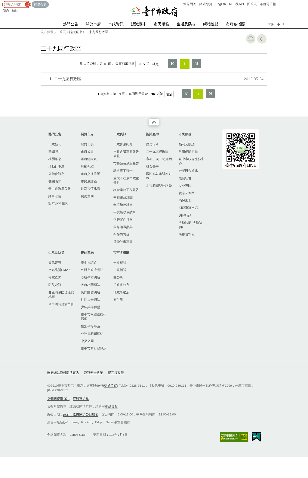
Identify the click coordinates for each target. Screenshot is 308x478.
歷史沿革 (152, 144)
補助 (15, 11)
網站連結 (211, 24)
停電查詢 (54, 277)
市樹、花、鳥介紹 (159, 159)
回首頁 (252, 4)
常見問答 (189, 4)
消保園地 (185, 200)
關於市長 (87, 144)
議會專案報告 (123, 170)
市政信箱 (111, 406)
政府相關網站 (90, 285)
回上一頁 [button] (262, 39)
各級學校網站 (90, 277)
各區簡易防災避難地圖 (61, 294)
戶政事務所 (121, 285)
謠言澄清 (54, 196)
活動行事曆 (56, 166)
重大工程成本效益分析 (126, 180)
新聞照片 (54, 151)
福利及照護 (187, 144)
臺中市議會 (89, 262)
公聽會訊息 (56, 174)
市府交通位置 (90, 174)
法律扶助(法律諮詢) (190, 225)
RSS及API (236, 4)
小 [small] (278, 24)
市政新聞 (54, 144)
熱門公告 (70, 24)
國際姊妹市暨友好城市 (159, 176)
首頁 (62, 32)
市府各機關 (235, 24)
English (220, 4)
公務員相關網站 (92, 333)
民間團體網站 (90, 292)
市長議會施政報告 (126, 163)
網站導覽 (205, 4)
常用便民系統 (188, 151)
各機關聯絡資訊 (58, 398)
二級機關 (119, 270)
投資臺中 (152, 166)
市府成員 (87, 151)
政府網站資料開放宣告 (63, 373)
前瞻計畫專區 (123, 241)
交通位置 (110, 385)
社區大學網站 (90, 299)
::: (1, 2)
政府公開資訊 (58, 203)
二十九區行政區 (97, 32)
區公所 (118, 277)
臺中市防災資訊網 (94, 348)
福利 (6, 11)
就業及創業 (187, 193)
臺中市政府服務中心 (191, 161)
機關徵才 (54, 181)
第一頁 (172, 63)
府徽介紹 (87, 166)
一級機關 (119, 262)
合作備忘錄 (121, 234)
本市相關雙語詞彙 (159, 185)
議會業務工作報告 (126, 190)
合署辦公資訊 (188, 170)
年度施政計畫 (123, 205)
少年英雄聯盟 (90, 307)
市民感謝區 (89, 181)
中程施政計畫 (123, 197)
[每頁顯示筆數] (140, 64)
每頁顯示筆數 (125, 64)
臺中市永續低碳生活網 (94, 317)
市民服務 (161, 24)
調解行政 (185, 215)
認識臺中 (139, 24)
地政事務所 (121, 292)
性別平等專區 (90, 326)
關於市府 (93, 24)
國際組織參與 (123, 227)
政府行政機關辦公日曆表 (80, 414)
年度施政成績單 (124, 212)
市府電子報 (268, 4)
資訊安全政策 (93, 373)
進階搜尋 (40, 4)
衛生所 (118, 299)
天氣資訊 (54, 262)
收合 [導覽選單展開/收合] (154, 122)
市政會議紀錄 (123, 144)
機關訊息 (54, 159)
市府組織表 (89, 159)
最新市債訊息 (90, 188)
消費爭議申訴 (188, 208)
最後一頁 (196, 63)
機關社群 (185, 178)
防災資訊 (54, 285)
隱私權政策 (116, 373)
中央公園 (87, 341)
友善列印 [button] (250, 39)
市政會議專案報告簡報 (126, 154)
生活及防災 (186, 24)
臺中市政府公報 (59, 188)
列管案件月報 (123, 219)
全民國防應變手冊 (61, 304)
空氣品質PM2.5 (59, 270)
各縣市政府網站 (92, 270)
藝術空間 (87, 196)
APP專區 (185, 185)
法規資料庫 (187, 234)
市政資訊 (116, 24)
